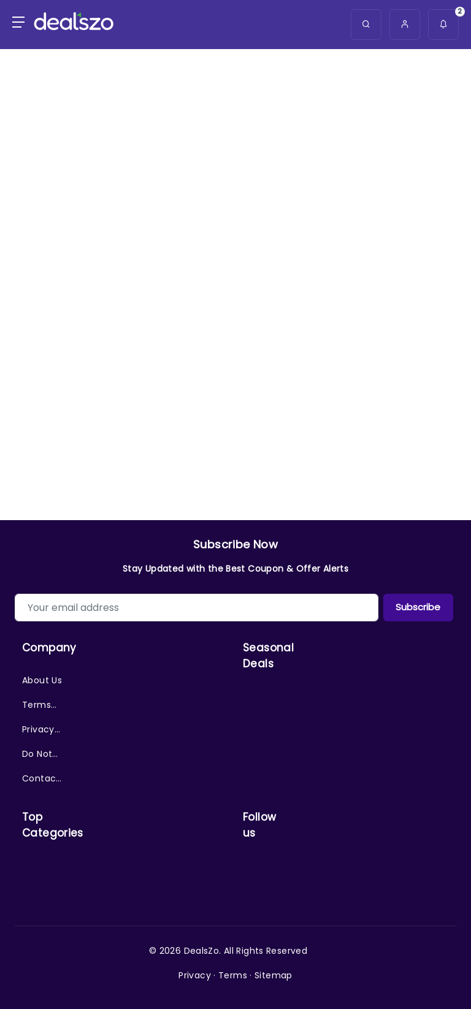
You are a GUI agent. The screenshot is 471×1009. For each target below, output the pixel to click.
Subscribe (418, 606)
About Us (42, 680)
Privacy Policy (38, 732)
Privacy (194, 975)
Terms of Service (38, 708)
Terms (232, 975)
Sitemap (274, 975)
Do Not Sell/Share (42, 757)
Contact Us (41, 781)
